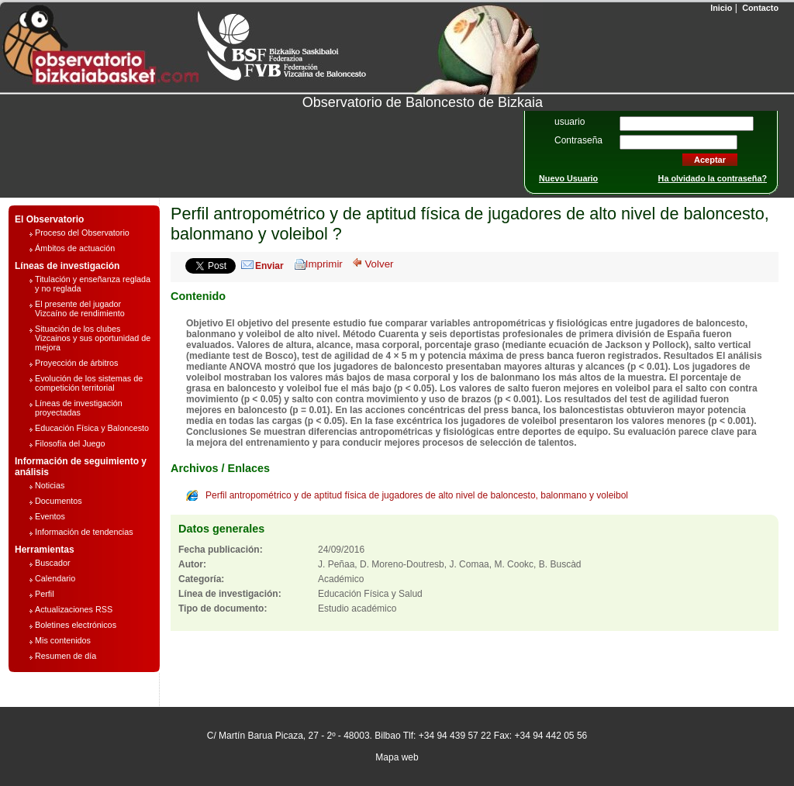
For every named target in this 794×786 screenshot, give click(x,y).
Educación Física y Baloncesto (92, 428)
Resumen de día (65, 655)
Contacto (759, 7)
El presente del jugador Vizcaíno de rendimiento (80, 308)
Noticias (49, 485)
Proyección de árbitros (76, 362)
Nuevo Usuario (568, 178)
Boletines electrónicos (75, 624)
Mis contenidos (63, 640)
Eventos (50, 516)
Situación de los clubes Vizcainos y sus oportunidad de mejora (92, 338)
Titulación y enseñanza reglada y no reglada (92, 283)
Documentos (58, 500)
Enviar (269, 265)
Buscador (53, 562)
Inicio (720, 7)
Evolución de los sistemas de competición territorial (89, 383)
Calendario (55, 578)
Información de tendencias (84, 531)
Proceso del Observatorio (82, 232)
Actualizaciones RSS (73, 609)
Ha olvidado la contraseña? (712, 178)
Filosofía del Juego (70, 443)
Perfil (44, 593)
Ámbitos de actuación (75, 248)
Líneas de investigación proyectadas (79, 407)
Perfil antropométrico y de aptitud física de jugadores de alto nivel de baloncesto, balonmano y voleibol (416, 495)
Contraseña (578, 140)
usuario (569, 121)
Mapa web (396, 757)
